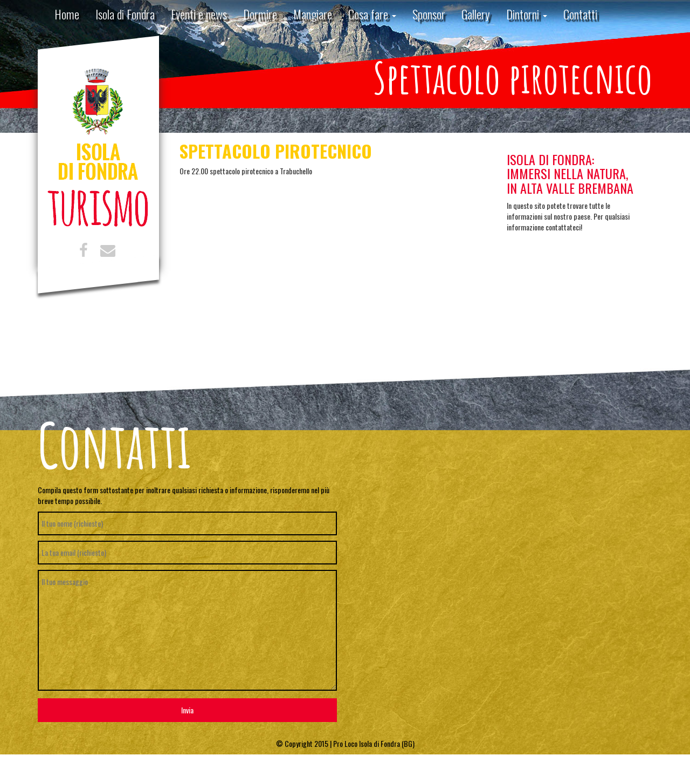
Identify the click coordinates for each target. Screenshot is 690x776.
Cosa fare (372, 14)
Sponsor (428, 14)
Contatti (580, 14)
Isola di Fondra (125, 14)
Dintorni (526, 14)
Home (66, 14)
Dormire (260, 14)
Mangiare (312, 14)
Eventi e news (199, 14)
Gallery (475, 14)
